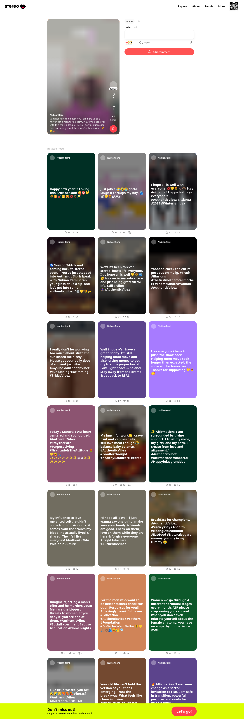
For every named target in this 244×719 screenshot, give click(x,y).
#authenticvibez (92, 127)
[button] (184, 711)
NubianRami (57, 114)
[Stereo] (15, 6)
